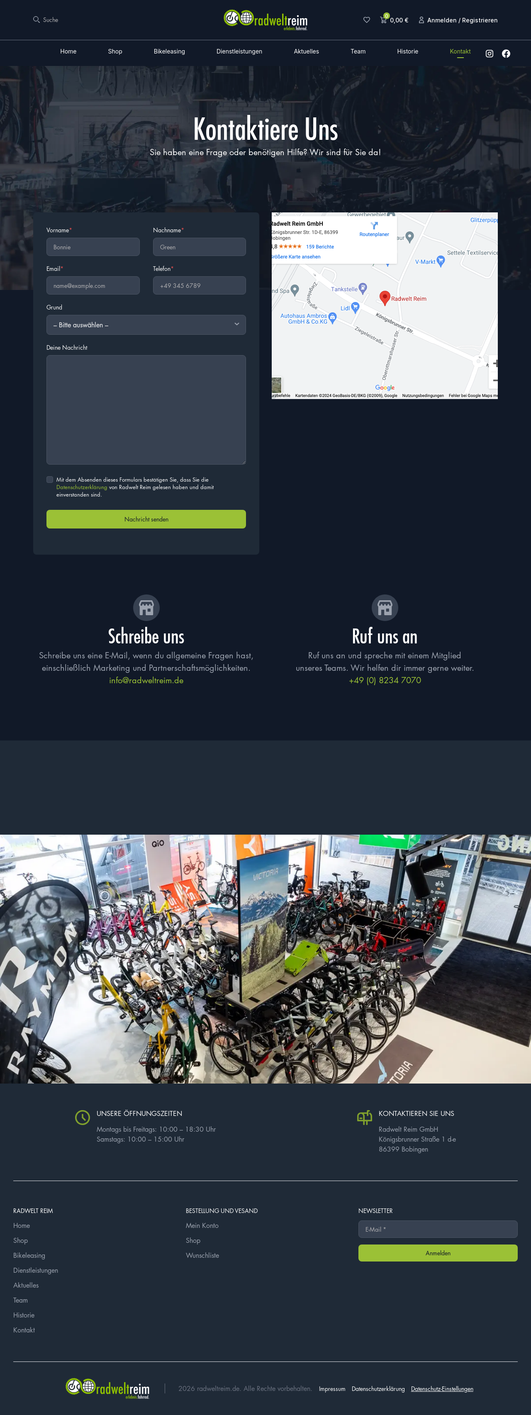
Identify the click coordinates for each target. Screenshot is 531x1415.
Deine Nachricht (66, 347)
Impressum (332, 1388)
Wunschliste (202, 1255)
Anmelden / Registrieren (462, 20)
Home (68, 52)
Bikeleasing (169, 52)
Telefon (163, 268)
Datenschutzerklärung (81, 487)
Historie (407, 52)
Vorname (59, 230)
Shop (115, 52)
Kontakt (460, 52)
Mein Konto (202, 1225)
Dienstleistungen (239, 52)
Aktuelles (306, 52)
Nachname (168, 230)
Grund (54, 307)
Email (54, 268)
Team (358, 52)
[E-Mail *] (438, 1229)
